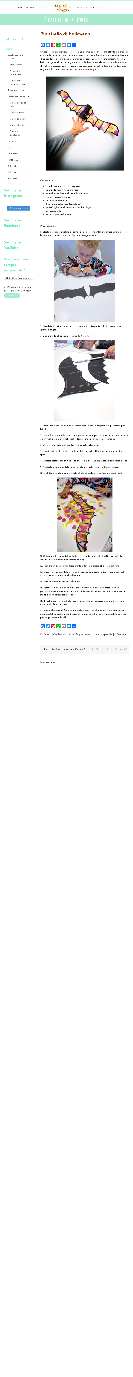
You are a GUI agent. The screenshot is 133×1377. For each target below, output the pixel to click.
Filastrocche (16, 64)
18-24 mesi (13, 160)
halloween (86, 634)
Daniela (47, 634)
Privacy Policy (24, 291)
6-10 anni (12, 179)
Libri (10, 147)
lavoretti (96, 634)
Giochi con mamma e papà (18, 83)
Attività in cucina (16, 90)
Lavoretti (12, 141)
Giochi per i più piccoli (15, 57)
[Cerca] (111, 7)
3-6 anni (12, 172)
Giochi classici (17, 112)
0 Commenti (120, 634)
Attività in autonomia (15, 73)
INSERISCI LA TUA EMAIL (16, 278)
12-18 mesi (13, 154)
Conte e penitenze (15, 133)
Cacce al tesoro (18, 125)
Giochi (8, 49)
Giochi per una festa (18, 97)
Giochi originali (17, 119)
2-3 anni (12, 166)
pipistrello (107, 634)
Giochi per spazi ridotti (18, 105)
